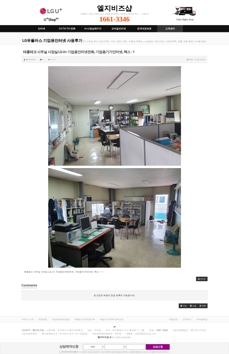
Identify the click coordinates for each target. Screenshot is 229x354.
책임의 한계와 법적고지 (112, 319)
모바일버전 (202, 319)
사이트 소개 (27, 319)
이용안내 (173, 319)
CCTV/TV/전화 (67, 28)
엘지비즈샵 (114, 8)
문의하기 (187, 319)
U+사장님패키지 (92, 28)
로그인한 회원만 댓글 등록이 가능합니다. (114, 295)
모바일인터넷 (118, 28)
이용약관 (42, 319)
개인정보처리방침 (61, 319)
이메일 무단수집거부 (84, 319)
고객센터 (170, 28)
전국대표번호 (144, 28)
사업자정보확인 (29, 333)
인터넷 (41, 28)
